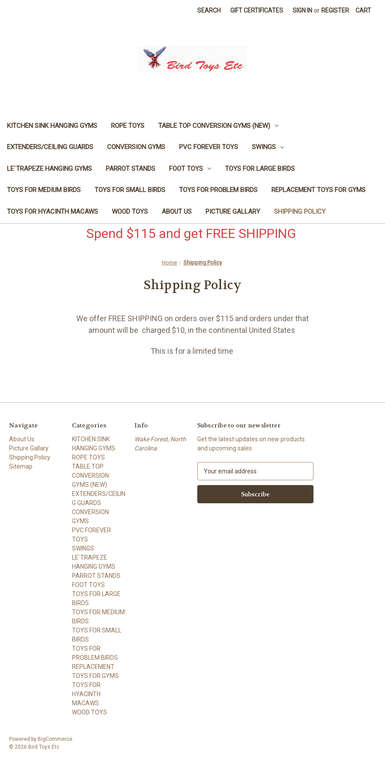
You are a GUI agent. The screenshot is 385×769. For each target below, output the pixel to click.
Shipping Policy (300, 211)
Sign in (302, 10)
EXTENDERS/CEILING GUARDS (50, 147)
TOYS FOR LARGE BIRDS (260, 169)
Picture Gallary (233, 211)
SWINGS (268, 147)
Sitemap (21, 466)
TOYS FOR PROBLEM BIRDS (218, 190)
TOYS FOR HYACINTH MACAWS (52, 211)
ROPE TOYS (127, 126)
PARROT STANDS (130, 169)
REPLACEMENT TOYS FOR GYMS (318, 190)
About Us (177, 211)
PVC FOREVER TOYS (208, 147)
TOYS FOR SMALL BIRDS (130, 190)
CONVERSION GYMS (136, 147)
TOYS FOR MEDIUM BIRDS (44, 190)
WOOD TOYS (130, 211)
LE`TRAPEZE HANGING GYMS (49, 169)
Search (209, 10)
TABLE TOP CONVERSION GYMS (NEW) (218, 126)
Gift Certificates (256, 10)
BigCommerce (55, 739)
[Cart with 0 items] (363, 10)
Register (335, 10)
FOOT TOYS (190, 169)
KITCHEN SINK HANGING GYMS (52, 126)
